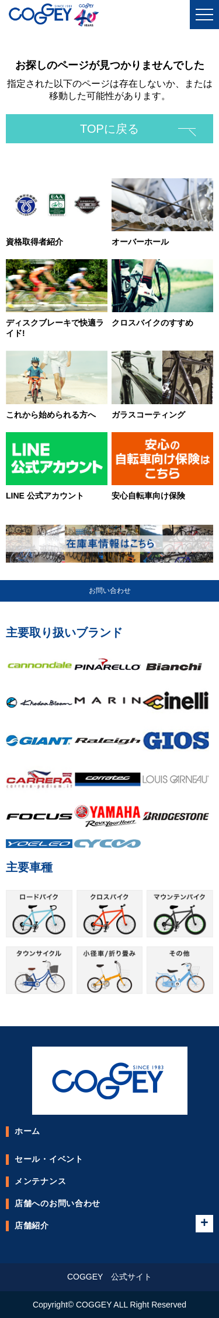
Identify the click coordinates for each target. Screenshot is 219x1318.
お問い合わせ (110, 590)
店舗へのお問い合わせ (57, 1203)
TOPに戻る (109, 128)
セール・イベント (49, 1159)
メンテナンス (40, 1181)
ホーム (27, 1131)
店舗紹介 (32, 1225)
